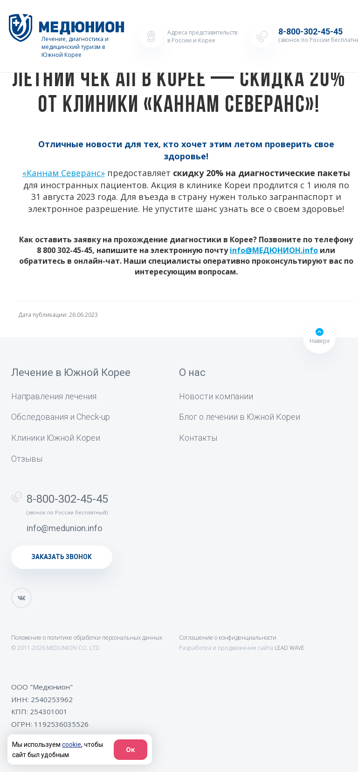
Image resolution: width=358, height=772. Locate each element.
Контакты (198, 438)
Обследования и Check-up (60, 417)
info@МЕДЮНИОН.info (274, 250)
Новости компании (216, 396)
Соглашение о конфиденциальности (227, 638)
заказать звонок (62, 557)
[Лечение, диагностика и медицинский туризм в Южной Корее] (66, 36)
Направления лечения (53, 396)
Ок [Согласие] (130, 749)
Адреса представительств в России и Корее (202, 36)
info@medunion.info (64, 528)
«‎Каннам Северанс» (63, 172)
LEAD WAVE (289, 648)
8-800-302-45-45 (67, 499)
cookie (71, 744)
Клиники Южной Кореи (55, 438)
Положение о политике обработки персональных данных (86, 638)
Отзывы (26, 459)
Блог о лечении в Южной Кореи (239, 417)
